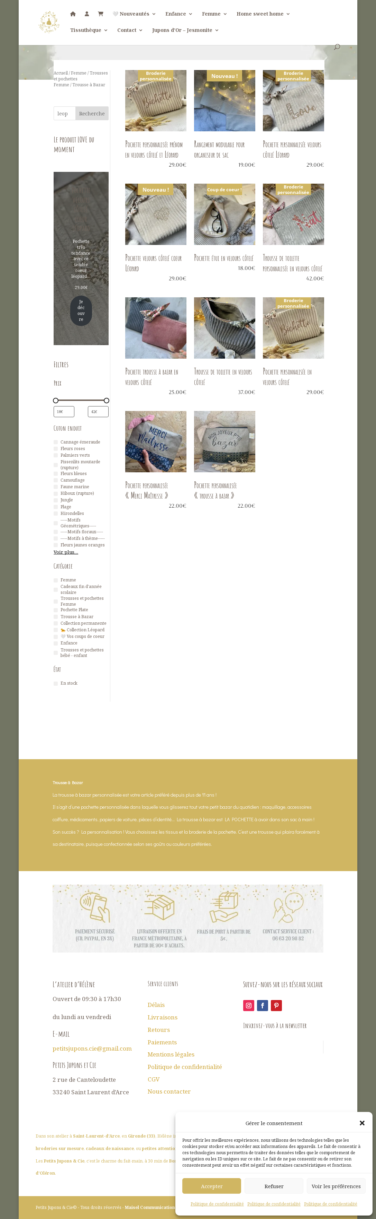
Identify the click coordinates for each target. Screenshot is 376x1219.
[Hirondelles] (56, 513)
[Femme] (56, 580)
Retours (159, 1030)
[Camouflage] (56, 480)
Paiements (162, 1042)
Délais (156, 1005)
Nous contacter (169, 1091)
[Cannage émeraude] (56, 442)
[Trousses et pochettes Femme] (56, 601)
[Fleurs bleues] (56, 474)
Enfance (175, 14)
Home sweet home (260, 14)
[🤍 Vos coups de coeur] (56, 637)
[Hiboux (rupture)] (56, 494)
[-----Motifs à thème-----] (56, 538)
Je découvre (81, 310)
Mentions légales (171, 1054)
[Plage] (56, 507)
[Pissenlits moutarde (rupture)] (56, 465)
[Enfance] (56, 643)
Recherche (92, 113)
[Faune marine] (56, 487)
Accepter (212, 1186)
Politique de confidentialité (217, 1204)
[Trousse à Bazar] (56, 617)
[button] (362, 1123)
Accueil (61, 73)
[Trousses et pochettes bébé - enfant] (56, 653)
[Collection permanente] (56, 623)
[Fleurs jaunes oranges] (56, 545)
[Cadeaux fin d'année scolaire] (56, 590)
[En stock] (56, 684)
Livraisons (162, 1017)
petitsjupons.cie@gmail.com (92, 1048)
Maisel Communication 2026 (156, 1207)
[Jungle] (56, 500)
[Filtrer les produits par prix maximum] (98, 411)
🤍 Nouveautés (130, 14)
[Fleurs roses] (56, 449)
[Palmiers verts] (56, 455)
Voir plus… (66, 552)
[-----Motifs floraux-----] (56, 532)
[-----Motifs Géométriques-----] (56, 523)
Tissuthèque (85, 30)
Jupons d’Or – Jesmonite (182, 30)
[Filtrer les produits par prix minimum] (64, 411)
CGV (153, 1079)
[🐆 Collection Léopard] (56, 630)
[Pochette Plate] (56, 610)
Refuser (274, 1186)
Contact (126, 30)
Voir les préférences (336, 1186)
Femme (211, 14)
